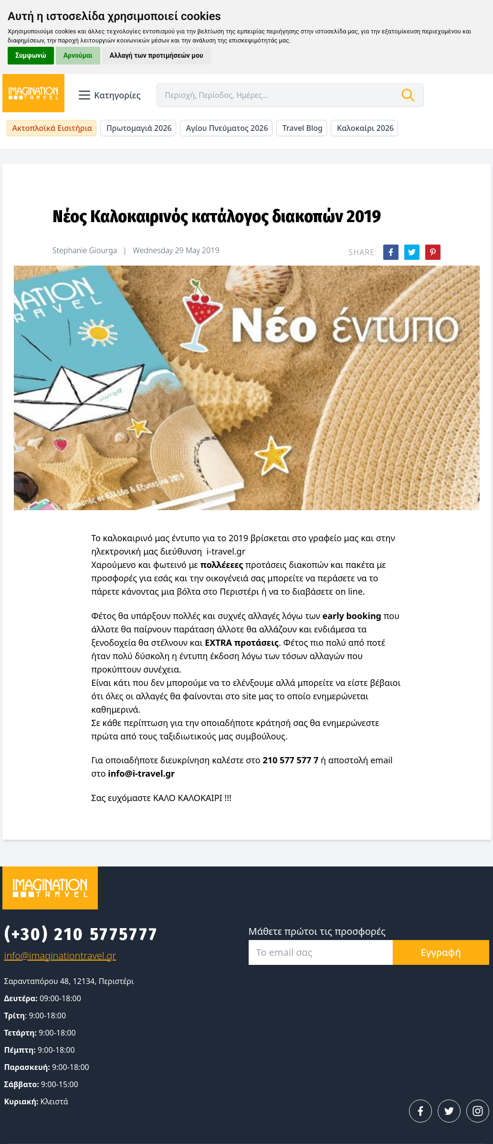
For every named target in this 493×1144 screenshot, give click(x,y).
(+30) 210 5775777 (81, 934)
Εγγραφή (441, 952)
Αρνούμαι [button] (78, 55)
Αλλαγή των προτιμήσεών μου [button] (156, 55)
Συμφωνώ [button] (30, 55)
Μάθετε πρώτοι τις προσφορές (317, 931)
